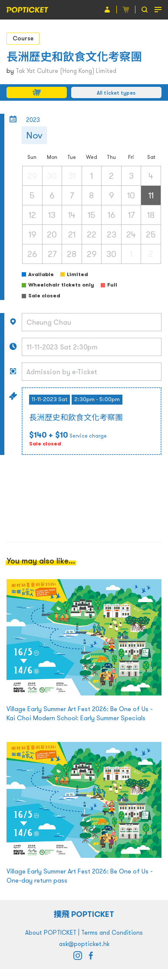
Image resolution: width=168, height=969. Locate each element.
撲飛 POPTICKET (84, 914)
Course (23, 38)
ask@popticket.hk (84, 944)
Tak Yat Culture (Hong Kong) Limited (66, 71)
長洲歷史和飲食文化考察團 (74, 56)
